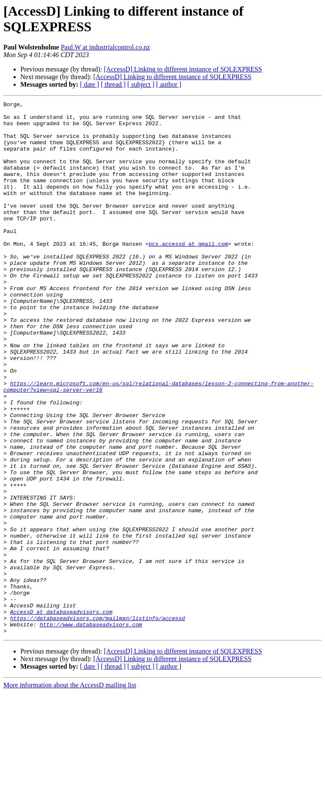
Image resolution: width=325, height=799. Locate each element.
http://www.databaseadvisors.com (91, 729)
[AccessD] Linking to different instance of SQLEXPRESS (183, 69)
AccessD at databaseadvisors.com (61, 714)
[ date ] (89, 84)
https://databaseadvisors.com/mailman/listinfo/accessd (97, 722)
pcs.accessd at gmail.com (188, 273)
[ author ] (169, 84)
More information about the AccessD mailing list (69, 791)
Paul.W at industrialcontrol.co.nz (105, 47)
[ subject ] (140, 84)
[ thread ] (113, 84)
